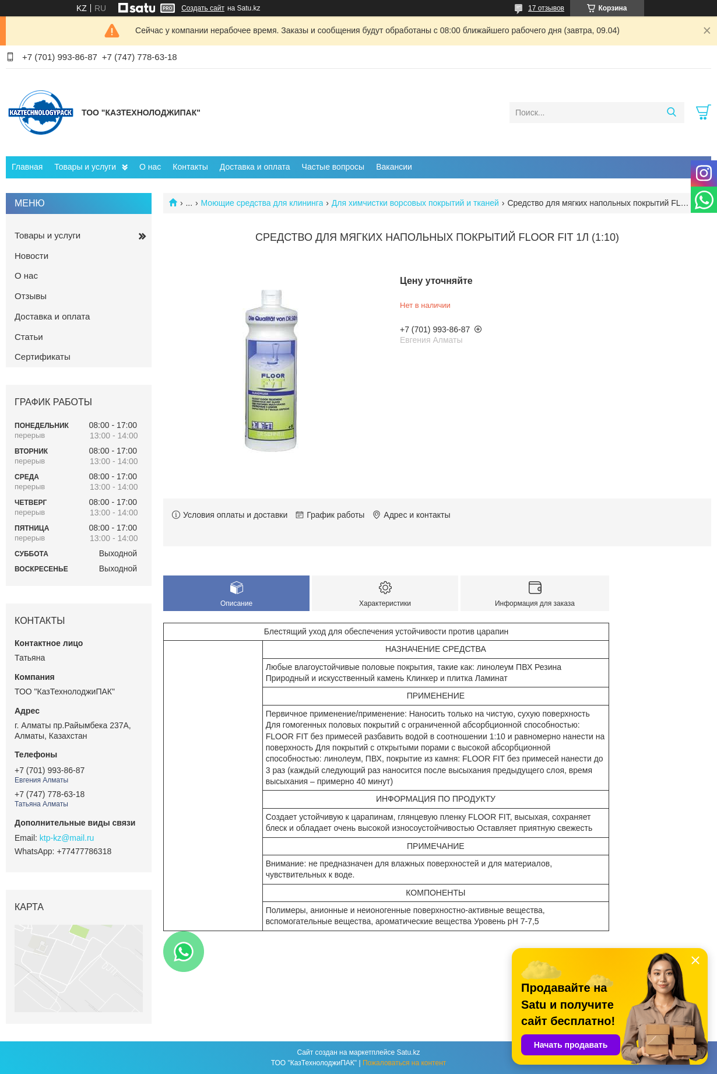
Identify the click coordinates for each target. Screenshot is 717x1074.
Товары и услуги (85, 166)
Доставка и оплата (255, 166)
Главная (27, 166)
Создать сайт (202, 8)
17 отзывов (546, 8)
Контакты (190, 166)
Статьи (29, 337)
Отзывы (31, 296)
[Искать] (671, 112)
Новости (31, 256)
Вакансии (394, 166)
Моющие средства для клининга (262, 203)
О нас (150, 166)
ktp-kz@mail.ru (67, 838)
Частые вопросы (333, 166)
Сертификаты (43, 356)
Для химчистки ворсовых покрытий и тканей (415, 203)
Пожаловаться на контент (404, 1063)
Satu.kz (408, 1052)
